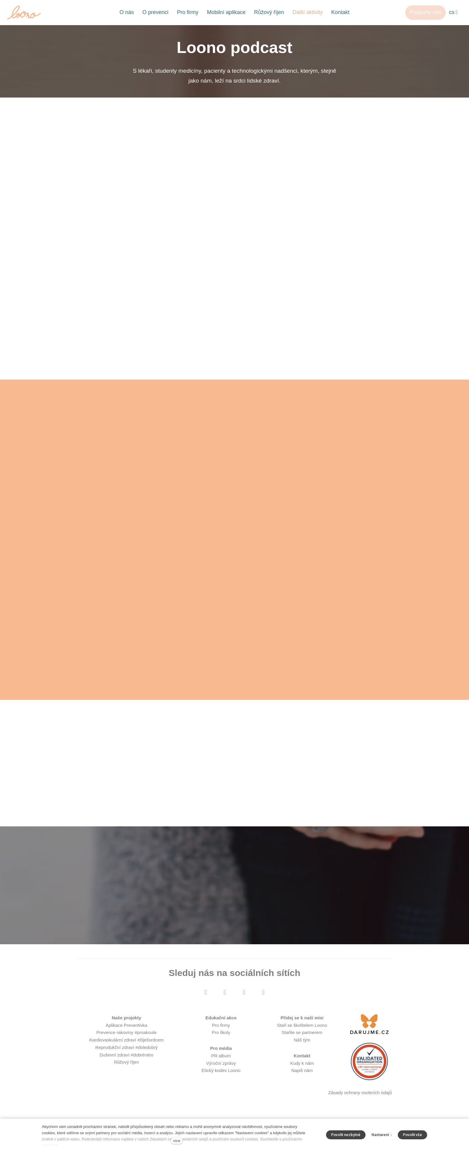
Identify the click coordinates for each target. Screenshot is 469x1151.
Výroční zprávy (221, 1069)
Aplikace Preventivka (126, 1031)
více (176, 1140)
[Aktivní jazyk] (453, 12)
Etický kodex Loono (221, 1077)
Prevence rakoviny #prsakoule (126, 1039)
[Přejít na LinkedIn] (263, 999)
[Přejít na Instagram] (225, 999)
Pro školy (221, 1039)
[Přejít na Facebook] (205, 999)
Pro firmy (221, 1031)
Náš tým (302, 1046)
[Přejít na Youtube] (244, 999)
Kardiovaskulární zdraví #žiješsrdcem (126, 1046)
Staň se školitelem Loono (302, 1031)
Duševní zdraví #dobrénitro (126, 1061)
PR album (221, 1062)
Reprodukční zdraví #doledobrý (126, 1053)
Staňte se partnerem (302, 1039)
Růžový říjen (126, 1068)
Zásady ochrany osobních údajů (360, 1099)
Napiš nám (302, 1077)
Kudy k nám (302, 1069)
